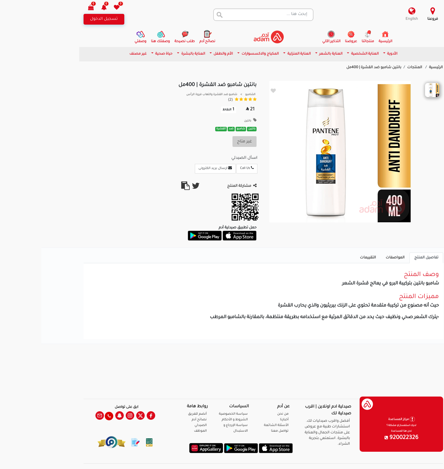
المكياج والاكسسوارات (218, 54)
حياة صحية (122, 54)
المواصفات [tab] (353, 258)
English (370, 19)
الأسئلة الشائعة (235, 425)
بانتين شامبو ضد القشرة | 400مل (332, 68)
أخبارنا (243, 420)
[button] (66, 8)
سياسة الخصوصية (192, 414)
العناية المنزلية (257, 54)
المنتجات (374, 68)
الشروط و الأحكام (193, 420)
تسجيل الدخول (62, 19)
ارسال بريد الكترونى (174, 168)
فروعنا (391, 19)
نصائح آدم (157, 420)
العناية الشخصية (323, 54)
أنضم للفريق (156, 414)
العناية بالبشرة (151, 54)
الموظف (159, 431)
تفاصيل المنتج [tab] (385, 258)
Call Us (205, 168)
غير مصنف (96, 54)
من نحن (241, 414)
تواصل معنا (422, 457)
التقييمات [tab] (327, 258)
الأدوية (350, 54)
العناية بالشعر (289, 54)
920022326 (360, 438)
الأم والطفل (181, 54)
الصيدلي (159, 425)
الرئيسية (395, 68)
